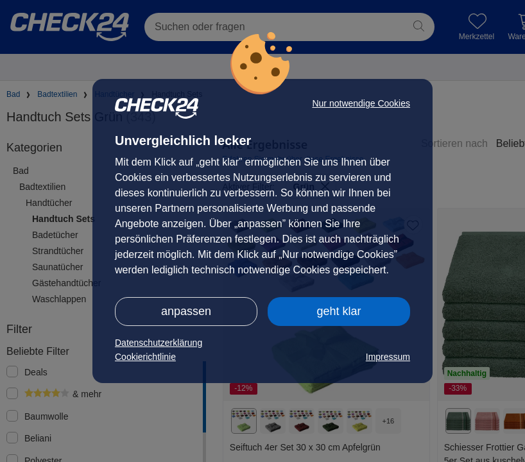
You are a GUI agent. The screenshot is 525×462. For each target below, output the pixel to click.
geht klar (338, 311)
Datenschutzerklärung (158, 343)
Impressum (388, 357)
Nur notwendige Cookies (361, 103)
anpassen (186, 311)
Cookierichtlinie (145, 357)
